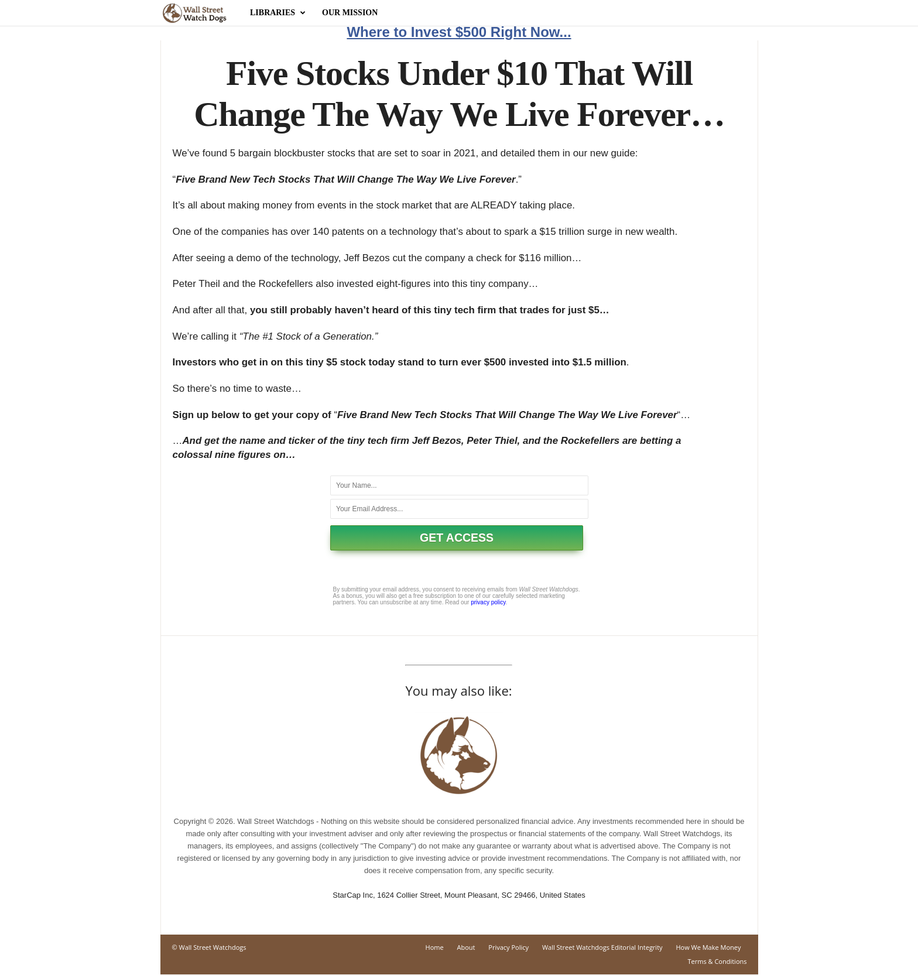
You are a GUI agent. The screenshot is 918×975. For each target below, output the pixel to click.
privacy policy (488, 603)
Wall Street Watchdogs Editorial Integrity (602, 947)
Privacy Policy (508, 947)
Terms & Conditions (717, 961)
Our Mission (350, 12)
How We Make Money (708, 947)
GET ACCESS (457, 538)
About (466, 947)
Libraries (278, 13)
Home (435, 947)
